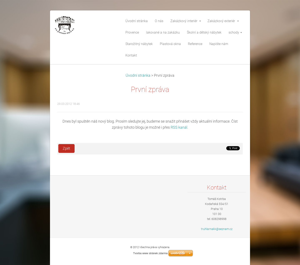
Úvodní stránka (138, 75)
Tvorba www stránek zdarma (150, 253)
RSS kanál (179, 127)
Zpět (66, 148)
